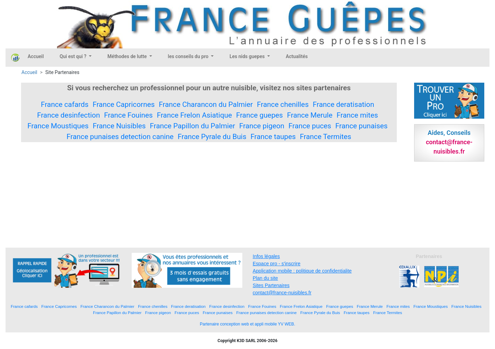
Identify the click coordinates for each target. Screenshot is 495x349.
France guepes (259, 115)
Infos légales (266, 256)
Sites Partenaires (271, 285)
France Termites (325, 136)
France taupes (273, 136)
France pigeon (261, 126)
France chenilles (283, 104)
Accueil (36, 56)
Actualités (297, 56)
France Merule (310, 115)
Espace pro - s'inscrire (276, 263)
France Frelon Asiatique (194, 115)
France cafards (64, 104)
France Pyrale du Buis (212, 136)
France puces (310, 126)
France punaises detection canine (120, 136)
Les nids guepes (248, 56)
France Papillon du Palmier (192, 126)
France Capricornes (124, 104)
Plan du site (265, 278)
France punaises (361, 126)
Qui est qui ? (74, 56)
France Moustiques (57, 126)
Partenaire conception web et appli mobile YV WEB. (247, 324)
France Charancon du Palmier (206, 104)
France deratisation (343, 104)
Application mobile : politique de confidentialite (302, 271)
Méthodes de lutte (128, 56)
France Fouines (128, 115)
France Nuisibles (119, 126)
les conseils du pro (189, 56)
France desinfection (68, 115)
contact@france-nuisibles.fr (282, 292)
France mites (357, 115)
